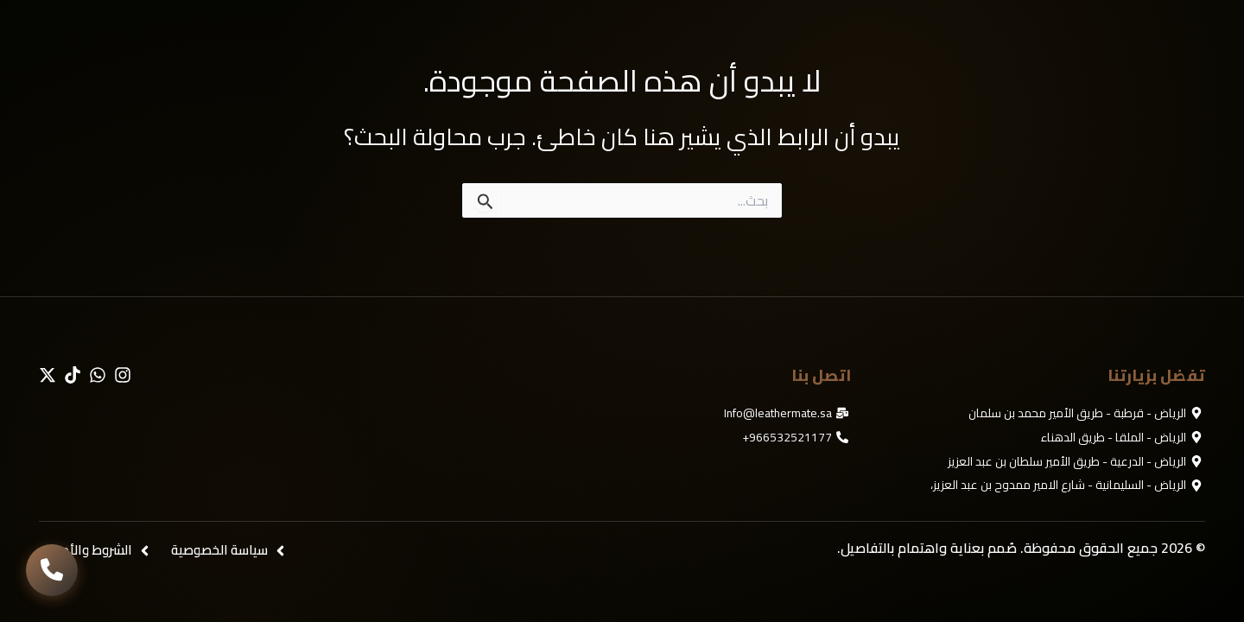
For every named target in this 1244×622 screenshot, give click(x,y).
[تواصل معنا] (52, 570)
